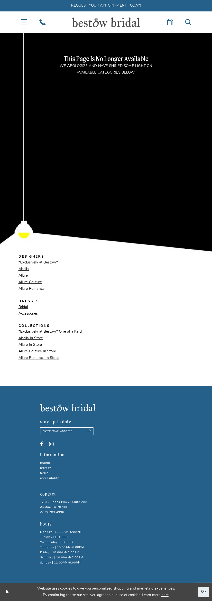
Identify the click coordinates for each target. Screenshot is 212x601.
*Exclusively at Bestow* (38, 262)
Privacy (45, 468)
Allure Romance (31, 289)
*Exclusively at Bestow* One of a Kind (50, 332)
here (165, 595)
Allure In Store (30, 345)
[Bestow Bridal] (106, 22)
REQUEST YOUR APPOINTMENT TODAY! (106, 6)
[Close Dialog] (7, 592)
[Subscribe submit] (89, 431)
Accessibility (49, 478)
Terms (44, 473)
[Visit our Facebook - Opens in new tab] (41, 444)
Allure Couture (30, 282)
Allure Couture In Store (37, 351)
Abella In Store (30, 338)
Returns (45, 462)
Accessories (28, 314)
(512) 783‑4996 (52, 512)
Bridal (23, 307)
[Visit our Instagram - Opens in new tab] (51, 444)
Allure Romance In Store (38, 358)
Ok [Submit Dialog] (204, 592)
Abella (23, 269)
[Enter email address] (67, 431)
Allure (23, 276)
